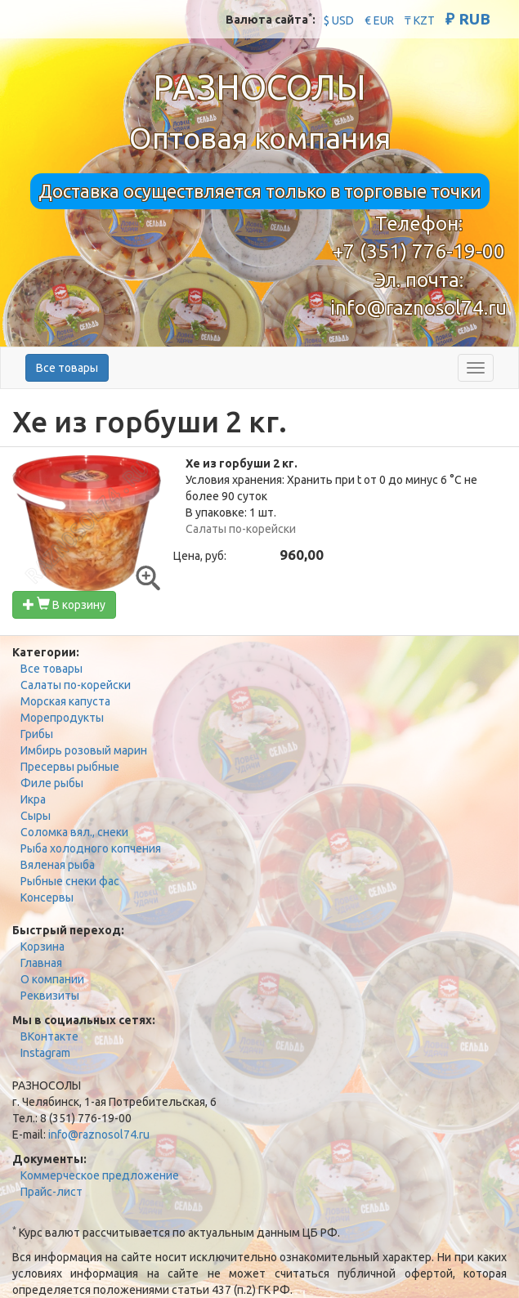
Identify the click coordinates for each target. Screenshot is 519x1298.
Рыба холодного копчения (90, 848)
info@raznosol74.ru (418, 308)
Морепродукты (62, 717)
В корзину (64, 604)
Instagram (45, 1052)
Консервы (47, 897)
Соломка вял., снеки (74, 832)
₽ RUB (467, 19)
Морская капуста (65, 701)
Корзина (42, 946)
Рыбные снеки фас (69, 881)
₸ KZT (420, 20)
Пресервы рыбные (69, 766)
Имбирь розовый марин (83, 750)
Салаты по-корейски (75, 685)
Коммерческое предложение (99, 1175)
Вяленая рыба (57, 864)
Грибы (36, 734)
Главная (41, 962)
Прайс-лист (51, 1191)
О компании (52, 979)
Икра (33, 799)
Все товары (67, 367)
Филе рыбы (51, 783)
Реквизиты (49, 995)
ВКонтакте (49, 1036)
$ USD (339, 20)
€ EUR (379, 20)
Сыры (35, 815)
